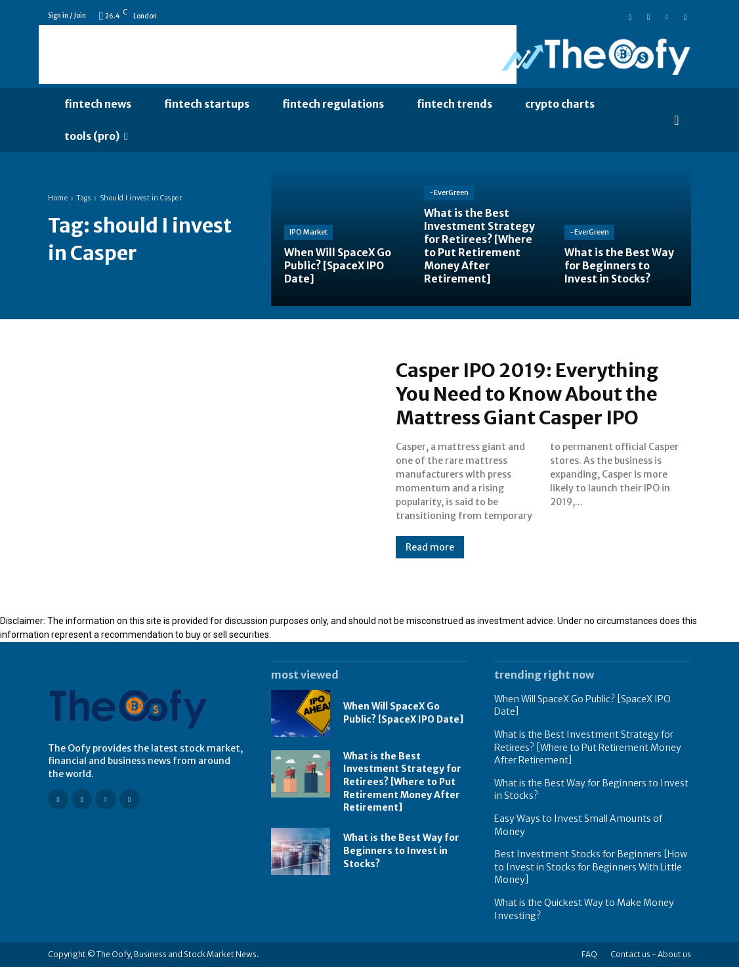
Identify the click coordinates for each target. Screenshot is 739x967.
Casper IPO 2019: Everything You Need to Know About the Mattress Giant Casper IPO (532, 393)
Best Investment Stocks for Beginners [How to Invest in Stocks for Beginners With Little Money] (590, 867)
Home (58, 198)
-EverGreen (449, 195)
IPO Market (308, 233)
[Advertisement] (278, 54)
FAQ (589, 954)
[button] (676, 120)
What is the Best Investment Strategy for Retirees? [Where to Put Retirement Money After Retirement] (402, 781)
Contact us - (633, 954)
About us (674, 954)
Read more (430, 546)
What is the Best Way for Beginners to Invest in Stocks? (401, 850)
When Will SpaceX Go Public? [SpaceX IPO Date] (403, 712)
